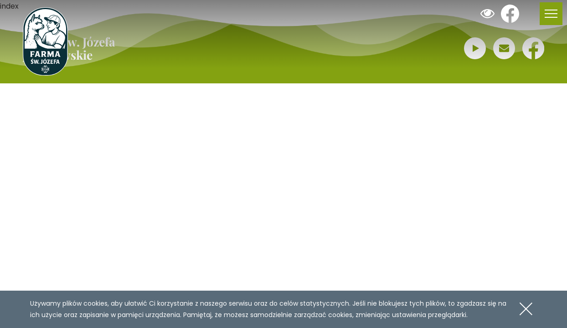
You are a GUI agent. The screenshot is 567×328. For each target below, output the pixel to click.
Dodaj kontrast (487, 13)
